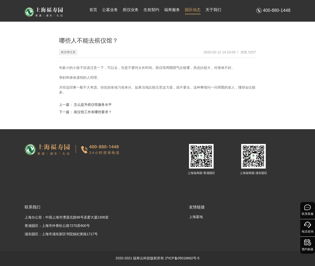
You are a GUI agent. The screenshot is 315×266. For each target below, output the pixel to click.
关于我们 (213, 10)
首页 (93, 10)
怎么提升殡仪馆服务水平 (93, 105)
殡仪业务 (131, 10)
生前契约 (151, 10)
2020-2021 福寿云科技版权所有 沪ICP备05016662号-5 (158, 258)
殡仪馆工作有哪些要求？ (93, 112)
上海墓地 (196, 217)
